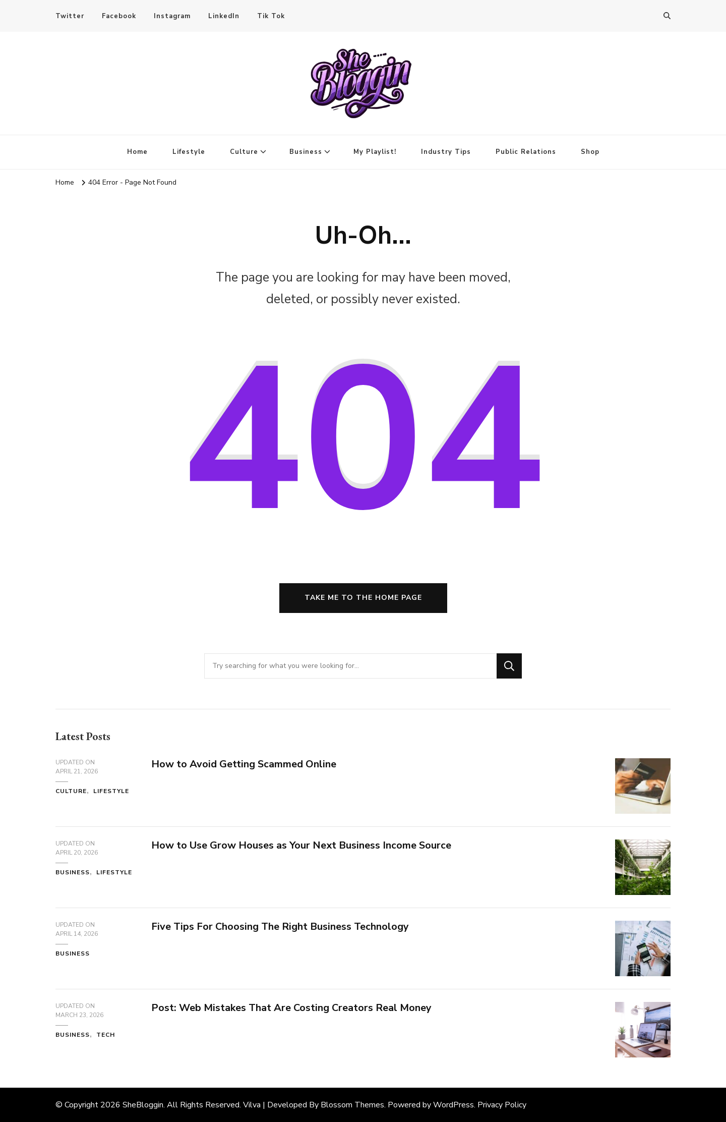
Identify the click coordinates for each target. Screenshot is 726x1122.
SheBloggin (143, 1104)
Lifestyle (188, 151)
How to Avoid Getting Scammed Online (243, 764)
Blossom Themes (352, 1104)
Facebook (119, 16)
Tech (105, 1035)
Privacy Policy (501, 1104)
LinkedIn (223, 16)
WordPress (453, 1104)
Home (137, 151)
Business (305, 151)
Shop (590, 151)
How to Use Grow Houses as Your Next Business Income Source (301, 845)
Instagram (172, 16)
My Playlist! (374, 151)
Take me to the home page (363, 597)
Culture (244, 151)
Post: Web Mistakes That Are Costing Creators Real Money (291, 1008)
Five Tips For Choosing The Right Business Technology (280, 926)
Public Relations (526, 151)
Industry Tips (446, 151)
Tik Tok (271, 16)
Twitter (69, 16)
